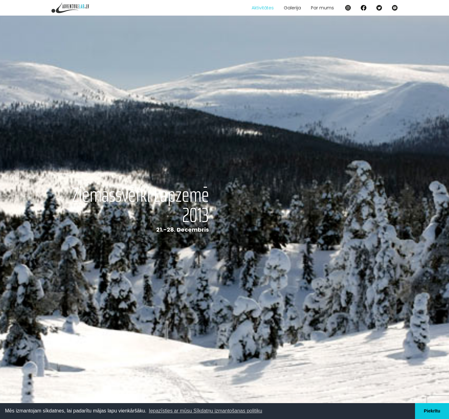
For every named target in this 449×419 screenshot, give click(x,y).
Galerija (292, 7)
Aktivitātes (263, 7)
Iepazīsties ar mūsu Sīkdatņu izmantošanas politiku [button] (205, 410)
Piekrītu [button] (432, 410)
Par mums (322, 7)
